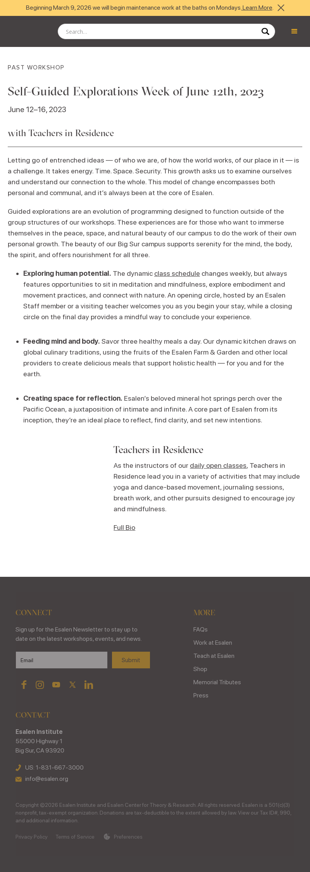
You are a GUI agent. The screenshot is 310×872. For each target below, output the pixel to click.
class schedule (177, 273)
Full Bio (124, 527)
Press (200, 695)
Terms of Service (75, 837)
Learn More (256, 7)
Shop (200, 669)
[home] (27, 31)
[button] (294, 31)
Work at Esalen (212, 642)
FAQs (200, 629)
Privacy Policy (32, 837)
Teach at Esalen (213, 655)
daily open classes (218, 465)
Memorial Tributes (217, 682)
